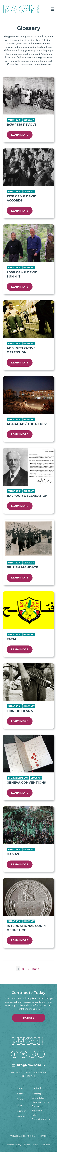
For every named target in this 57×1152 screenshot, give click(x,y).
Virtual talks (38, 1098)
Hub (34, 1115)
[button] (28, 1018)
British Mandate (22, 567)
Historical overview (41, 1102)
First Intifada (20, 711)
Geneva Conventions (26, 782)
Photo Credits (31, 1144)
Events (20, 1099)
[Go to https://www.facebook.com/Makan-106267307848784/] (14, 1054)
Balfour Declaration (27, 495)
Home (20, 1088)
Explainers (37, 1110)
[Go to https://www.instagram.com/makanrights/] (32, 1054)
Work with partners (41, 1119)
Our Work (36, 1088)
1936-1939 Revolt (21, 124)
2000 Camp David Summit (22, 274)
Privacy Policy (14, 1144)
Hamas (13, 854)
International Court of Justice (27, 928)
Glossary (36, 1106)
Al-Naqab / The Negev (27, 424)
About (20, 1093)
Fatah (12, 639)
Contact (21, 1110)
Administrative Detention (21, 350)
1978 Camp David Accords (21, 198)
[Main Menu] (52, 9)
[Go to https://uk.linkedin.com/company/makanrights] (41, 1054)
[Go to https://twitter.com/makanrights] (23, 1054)
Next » (35, 968)
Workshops (37, 1093)
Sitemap (45, 1144)
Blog (19, 1105)
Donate (21, 1116)
